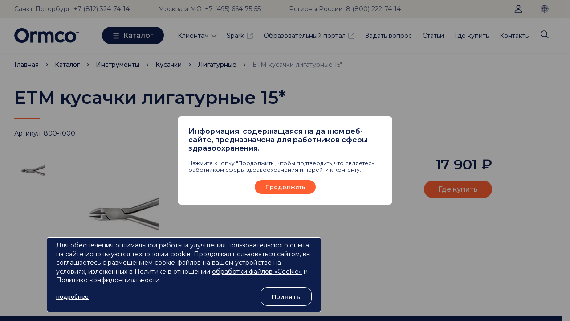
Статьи (433, 36)
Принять (286, 296)
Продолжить (285, 187)
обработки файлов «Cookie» (257, 272)
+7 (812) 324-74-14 (101, 9)
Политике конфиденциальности (107, 280)
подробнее (72, 296)
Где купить (472, 36)
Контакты (515, 36)
